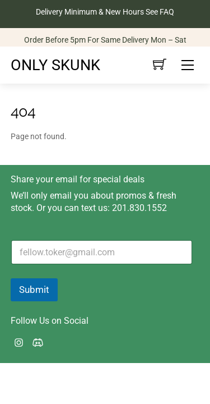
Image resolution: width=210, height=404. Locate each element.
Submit (34, 289)
